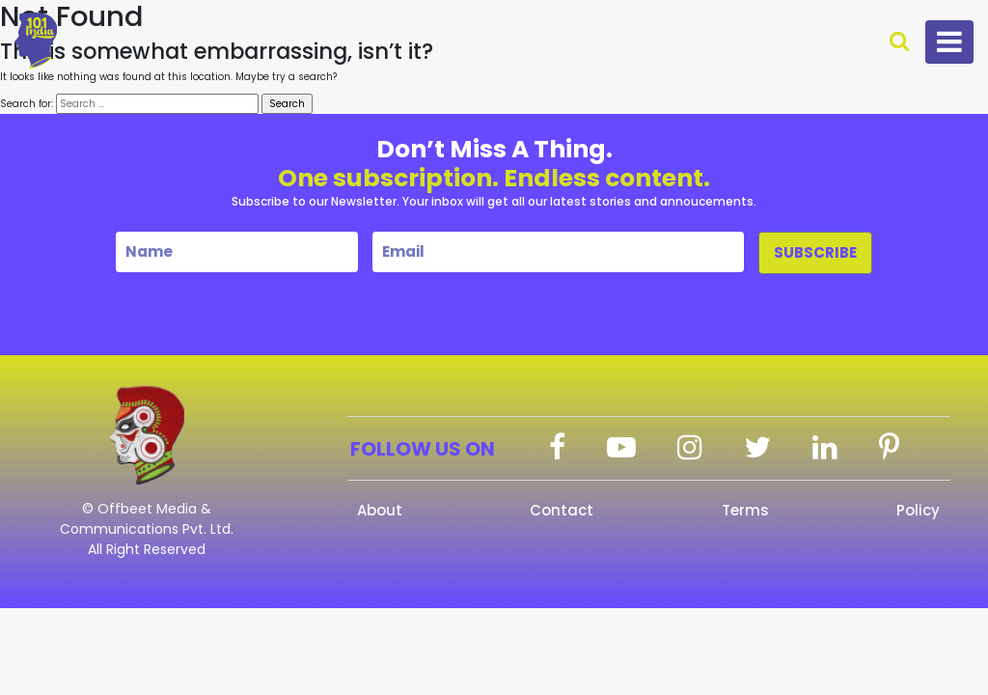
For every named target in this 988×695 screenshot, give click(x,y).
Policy (918, 510)
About (379, 510)
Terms (745, 510)
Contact (561, 510)
